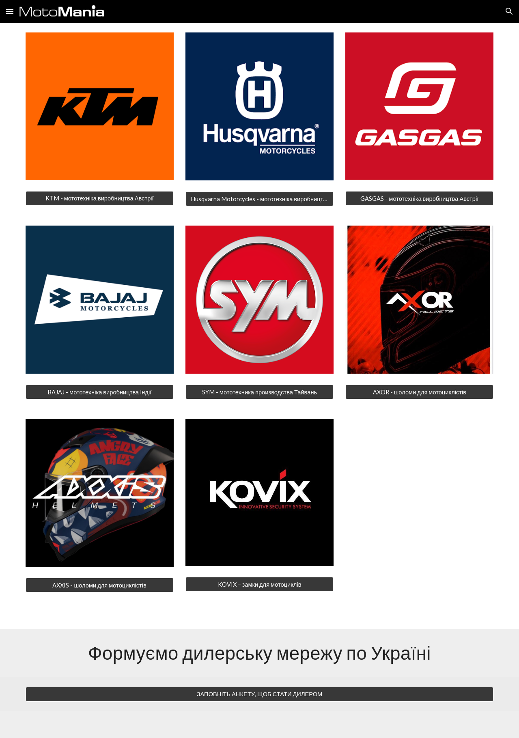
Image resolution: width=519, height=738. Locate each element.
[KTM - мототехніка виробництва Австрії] (99, 198)
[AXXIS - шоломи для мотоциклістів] (99, 585)
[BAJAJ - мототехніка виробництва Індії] (99, 392)
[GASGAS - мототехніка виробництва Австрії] (419, 198)
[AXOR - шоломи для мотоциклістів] (419, 392)
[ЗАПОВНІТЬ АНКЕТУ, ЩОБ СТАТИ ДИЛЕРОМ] (259, 694)
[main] (259, 653)
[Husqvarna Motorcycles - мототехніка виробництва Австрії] (259, 198)
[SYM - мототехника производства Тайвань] (259, 392)
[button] (9, 11)
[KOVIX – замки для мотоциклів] (259, 584)
